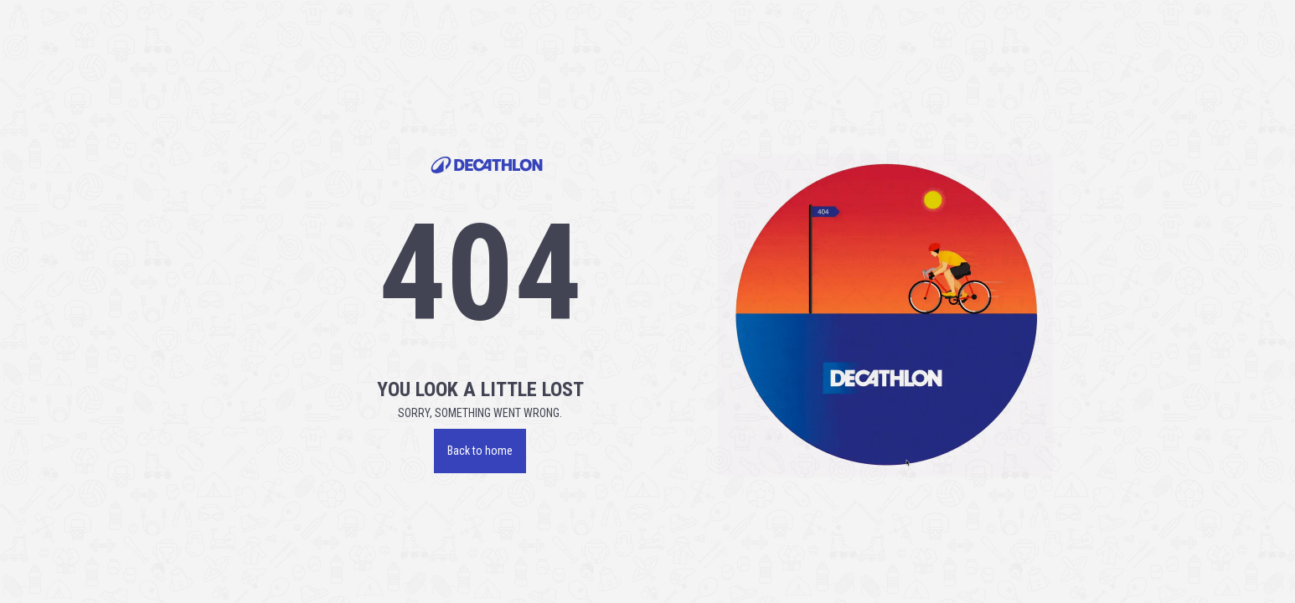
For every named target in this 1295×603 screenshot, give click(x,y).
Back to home (480, 450)
